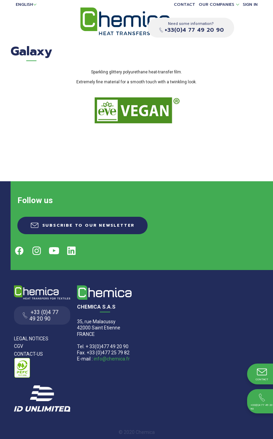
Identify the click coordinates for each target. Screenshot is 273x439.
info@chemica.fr (112, 359)
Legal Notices (31, 338)
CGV (18, 346)
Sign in (250, 5)
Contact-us (28, 354)
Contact (184, 5)
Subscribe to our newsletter (88, 225)
